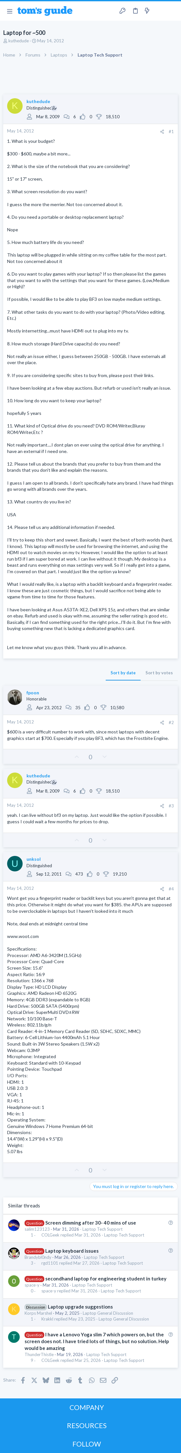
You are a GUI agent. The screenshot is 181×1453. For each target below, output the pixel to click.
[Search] (172, 11)
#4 (171, 888)
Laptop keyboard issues (72, 1251)
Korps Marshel (38, 1313)
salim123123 (37, 1229)
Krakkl (47, 1319)
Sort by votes (159, 672)
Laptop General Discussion (108, 1313)
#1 (171, 131)
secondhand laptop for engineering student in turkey (105, 1278)
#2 (171, 722)
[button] (9, 11)
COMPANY (86, 1407)
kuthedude (18, 40)
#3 (171, 805)
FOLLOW (86, 1444)
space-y (32, 1285)
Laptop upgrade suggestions (80, 1307)
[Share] (162, 132)
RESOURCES (87, 1425)
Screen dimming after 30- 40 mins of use (90, 1223)
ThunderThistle (39, 1354)
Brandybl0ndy (38, 1257)
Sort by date (123, 672)
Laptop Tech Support (102, 1229)
